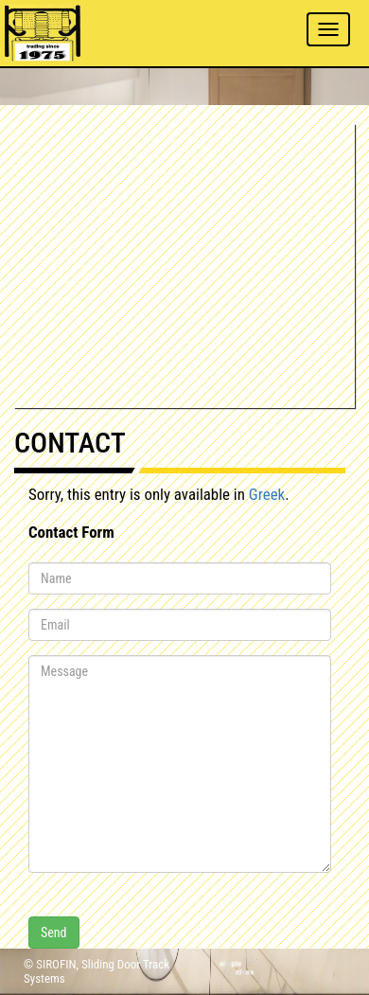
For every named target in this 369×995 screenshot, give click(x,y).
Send (54, 932)
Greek (267, 494)
